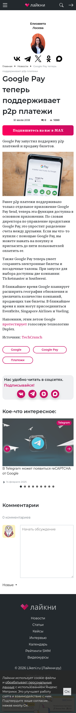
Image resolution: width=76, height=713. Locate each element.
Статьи (38, 625)
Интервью (38, 638)
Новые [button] (8, 585)
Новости (38, 618)
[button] (21, 487)
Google (16, 350)
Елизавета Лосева (38, 26)
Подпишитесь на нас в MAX (38, 130)
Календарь (38, 644)
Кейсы (38, 631)
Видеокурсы (38, 657)
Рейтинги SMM (38, 651)
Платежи (18, 360)
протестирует (14, 324)
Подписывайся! (19, 385)
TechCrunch (32, 337)
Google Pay (50, 350)
